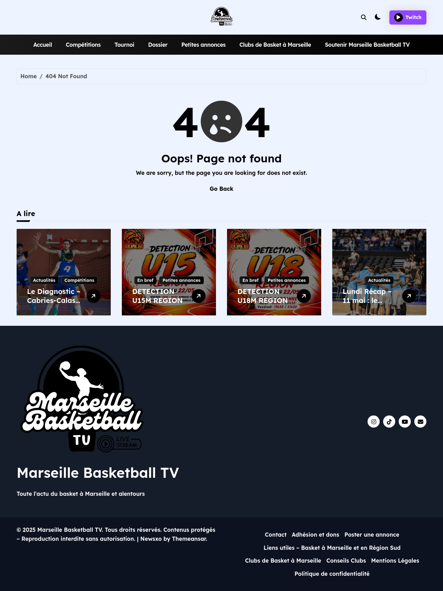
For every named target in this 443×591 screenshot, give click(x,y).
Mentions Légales (395, 560)
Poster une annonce (371, 534)
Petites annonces (203, 44)
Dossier (158, 44)
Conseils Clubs (346, 560)
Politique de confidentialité (332, 573)
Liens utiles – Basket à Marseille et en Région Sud (331, 547)
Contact (276, 534)
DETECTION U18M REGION (262, 296)
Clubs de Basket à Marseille (275, 44)
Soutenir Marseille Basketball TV (367, 44)
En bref (145, 280)
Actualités (44, 280)
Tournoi (124, 44)
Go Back (221, 188)
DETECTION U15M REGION (157, 296)
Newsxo (151, 538)
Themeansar (189, 538)
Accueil (42, 44)
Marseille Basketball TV (98, 472)
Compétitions (83, 44)
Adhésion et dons (315, 534)
